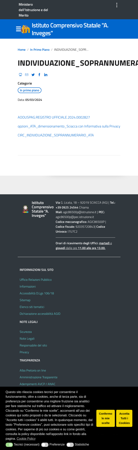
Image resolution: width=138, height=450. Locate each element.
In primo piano (39, 49)
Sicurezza (26, 331)
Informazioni (28, 286)
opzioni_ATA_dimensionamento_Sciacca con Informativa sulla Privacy (69, 126)
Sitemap (25, 300)
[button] (9, 445)
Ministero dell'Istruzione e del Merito (33, 10)
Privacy (24, 352)
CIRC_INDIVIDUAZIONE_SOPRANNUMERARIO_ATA (56, 135)
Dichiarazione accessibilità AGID (40, 313)
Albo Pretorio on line (33, 370)
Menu (18, 29)
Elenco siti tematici (32, 306)
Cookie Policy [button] (26, 438)
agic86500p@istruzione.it (79, 212)
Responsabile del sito (33, 345)
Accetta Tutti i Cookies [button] (124, 418)
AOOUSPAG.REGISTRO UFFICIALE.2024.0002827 (54, 117)
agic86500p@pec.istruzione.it (75, 217)
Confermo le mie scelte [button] (105, 418)
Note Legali (27, 338)
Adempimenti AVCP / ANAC (37, 384)
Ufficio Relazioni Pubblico (36, 279)
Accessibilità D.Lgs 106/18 (37, 293)
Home (21, 49)
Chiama (84, 207)
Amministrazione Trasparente (38, 377)
